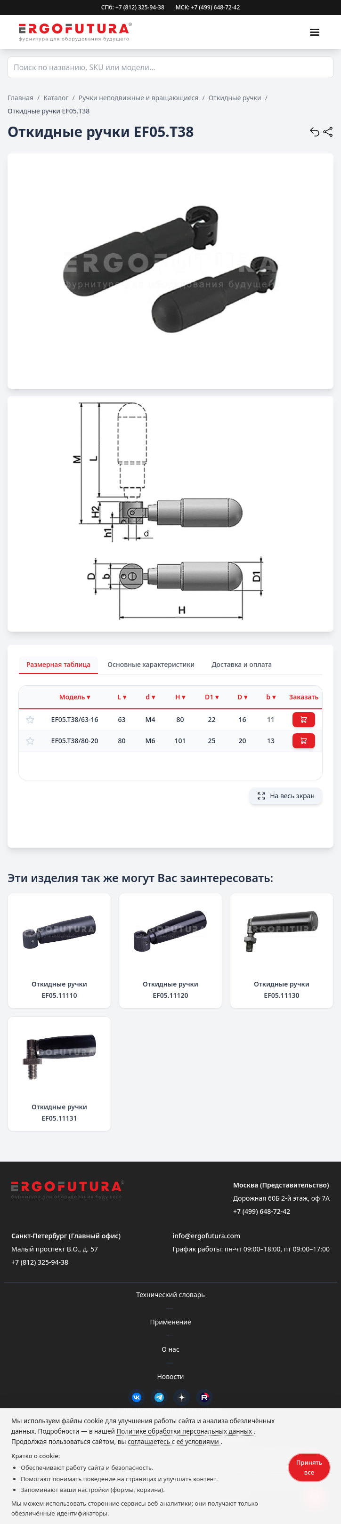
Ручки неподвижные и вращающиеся (139, 97)
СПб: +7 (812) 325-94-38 (132, 7)
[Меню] (314, 32)
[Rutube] (204, 1397)
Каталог (55, 97)
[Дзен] (181, 1397)
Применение (170, 1321)
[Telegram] (159, 1397)
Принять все (309, 1467)
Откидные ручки (235, 97)
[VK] (136, 1397)
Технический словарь (170, 1294)
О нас (170, 1349)
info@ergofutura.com (206, 1235)
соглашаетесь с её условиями (174, 1441)
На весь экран (286, 796)
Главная (20, 97)
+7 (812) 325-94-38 (39, 1262)
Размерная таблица (58, 664)
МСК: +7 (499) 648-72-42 (208, 7)
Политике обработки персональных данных (184, 1431)
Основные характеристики (151, 664)
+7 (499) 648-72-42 (261, 1211)
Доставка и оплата (241, 664)
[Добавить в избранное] (30, 719)
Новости (170, 1376)
